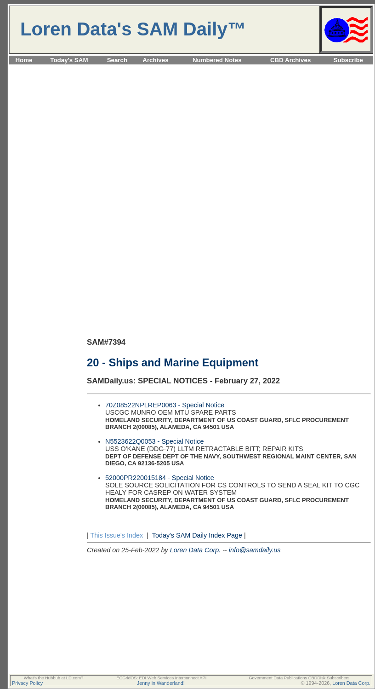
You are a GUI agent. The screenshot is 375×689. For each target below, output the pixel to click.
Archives (155, 60)
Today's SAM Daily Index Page (197, 535)
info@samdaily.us (255, 550)
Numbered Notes (217, 60)
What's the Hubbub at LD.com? (54, 678)
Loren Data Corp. (195, 550)
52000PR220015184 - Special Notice (159, 477)
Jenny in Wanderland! (161, 683)
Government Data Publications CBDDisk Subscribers (299, 678)
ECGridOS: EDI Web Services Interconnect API (161, 678)
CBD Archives (290, 60)
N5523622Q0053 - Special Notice (154, 441)
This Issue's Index (116, 535)
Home (23, 60)
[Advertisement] (191, 130)
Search (117, 60)
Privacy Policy (27, 683)
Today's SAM (69, 60)
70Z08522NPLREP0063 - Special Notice (164, 405)
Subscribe (348, 60)
